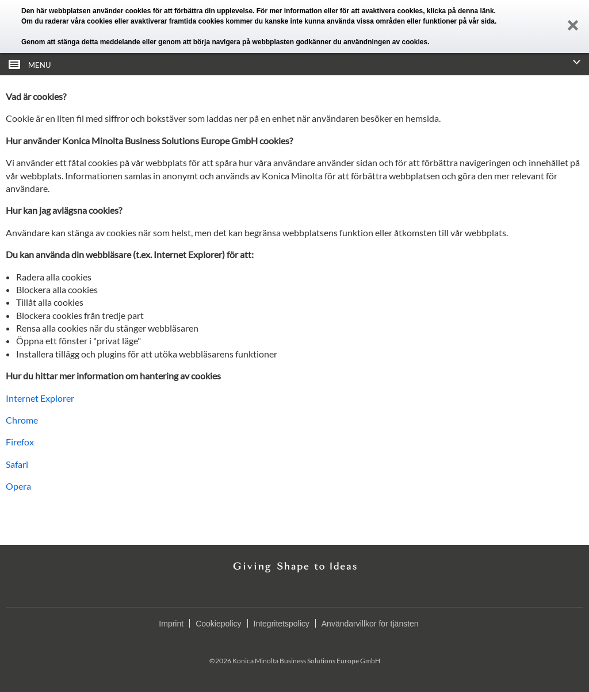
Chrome (22, 419)
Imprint (171, 623)
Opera (18, 485)
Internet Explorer (40, 398)
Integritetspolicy (281, 623)
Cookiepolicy (218, 623)
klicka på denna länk (460, 11)
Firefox (20, 441)
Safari (17, 464)
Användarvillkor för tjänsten (370, 623)
